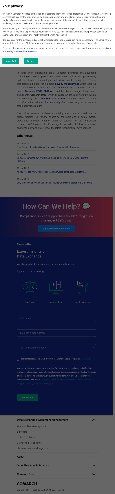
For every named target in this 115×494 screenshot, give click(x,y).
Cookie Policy (30, 51)
